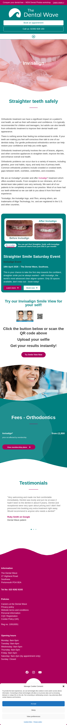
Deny (33, 710)
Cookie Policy (28, 722)
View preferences (33, 716)
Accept (33, 704)
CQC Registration (9, 616)
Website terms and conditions (15, 610)
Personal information (10, 613)
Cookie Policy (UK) (10, 619)
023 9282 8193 (16, 589)
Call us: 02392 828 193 (33, 29)
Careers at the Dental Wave (14, 604)
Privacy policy (37, 722)
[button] (63, 686)
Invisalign (43, 178)
